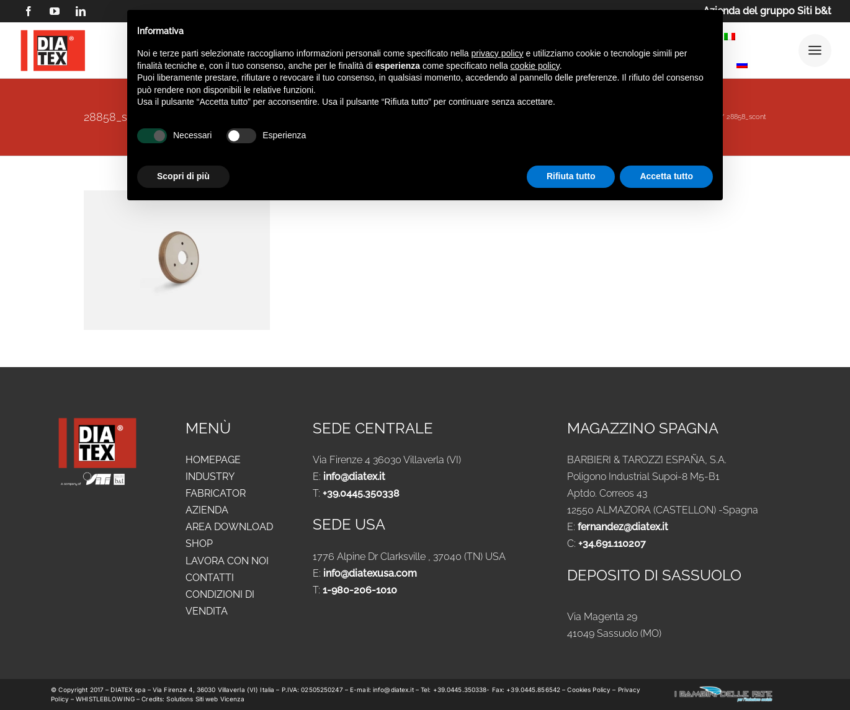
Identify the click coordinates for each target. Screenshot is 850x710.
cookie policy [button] (535, 66)
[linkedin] (81, 11)
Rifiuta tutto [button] (571, 176)
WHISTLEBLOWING (106, 699)
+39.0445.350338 (361, 493)
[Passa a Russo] (742, 66)
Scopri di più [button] (183, 176)
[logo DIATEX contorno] (53, 32)
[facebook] (28, 11)
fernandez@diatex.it (623, 527)
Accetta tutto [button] (666, 176)
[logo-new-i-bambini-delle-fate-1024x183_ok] (723, 690)
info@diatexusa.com (370, 573)
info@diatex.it (354, 476)
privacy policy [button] (498, 53)
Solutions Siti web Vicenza (205, 699)
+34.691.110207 (612, 543)
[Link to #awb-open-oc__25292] (815, 50)
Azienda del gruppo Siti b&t (767, 11)
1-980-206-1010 (360, 590)
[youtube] (55, 11)
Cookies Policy (589, 689)
